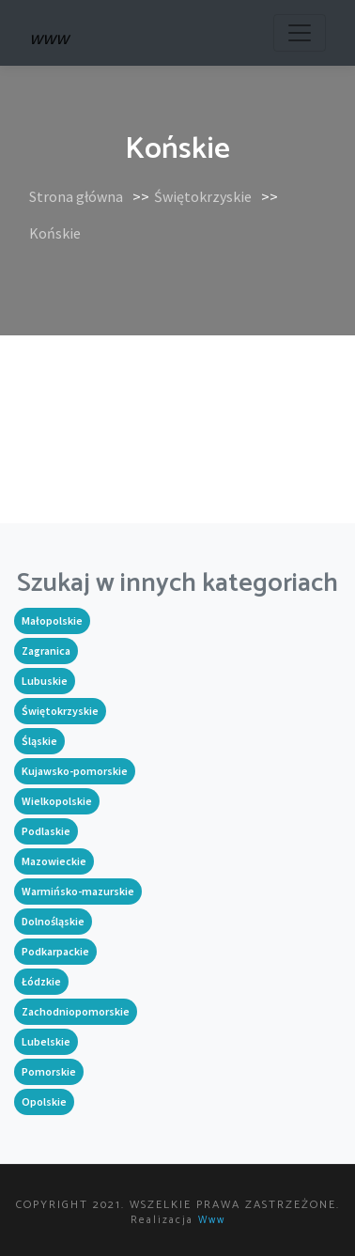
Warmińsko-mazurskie (78, 891)
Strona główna (76, 196)
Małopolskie (52, 620)
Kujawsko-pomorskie (75, 771)
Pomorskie (49, 1071)
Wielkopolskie (57, 801)
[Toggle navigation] (299, 33)
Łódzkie (41, 981)
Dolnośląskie (53, 921)
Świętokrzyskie (203, 196)
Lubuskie (45, 681)
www (211, 1220)
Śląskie (39, 741)
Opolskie (44, 1101)
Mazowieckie (54, 861)
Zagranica (46, 651)
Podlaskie (46, 831)
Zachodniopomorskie (76, 1011)
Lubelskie (46, 1041)
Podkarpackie (55, 951)
